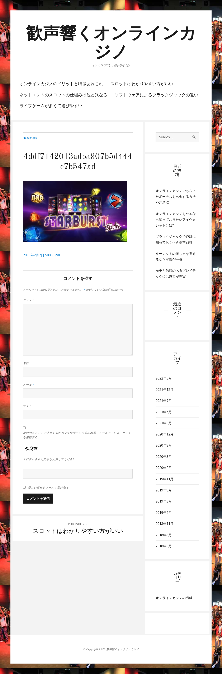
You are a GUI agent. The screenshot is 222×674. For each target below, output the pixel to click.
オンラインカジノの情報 (174, 597)
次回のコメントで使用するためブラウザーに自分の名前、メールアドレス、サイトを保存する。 (77, 435)
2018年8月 (164, 535)
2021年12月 (165, 389)
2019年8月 (164, 490)
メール (29, 384)
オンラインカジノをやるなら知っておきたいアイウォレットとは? (176, 219)
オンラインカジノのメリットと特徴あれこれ (61, 84)
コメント (29, 300)
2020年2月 (164, 467)
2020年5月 (164, 456)
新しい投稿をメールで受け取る (48, 487)
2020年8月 (164, 445)
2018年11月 (165, 523)
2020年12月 (165, 434)
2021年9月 (164, 400)
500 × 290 (52, 255)
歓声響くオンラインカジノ (122, 649)
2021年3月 (164, 423)
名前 (27, 363)
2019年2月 (164, 512)
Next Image (30, 138)
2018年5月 (164, 546)
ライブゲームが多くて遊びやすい (51, 106)
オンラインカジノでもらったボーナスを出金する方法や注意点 (176, 196)
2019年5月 (164, 501)
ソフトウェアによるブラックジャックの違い (156, 95)
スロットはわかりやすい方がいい (141, 84)
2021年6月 (164, 412)
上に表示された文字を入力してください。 (51, 459)
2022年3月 (164, 378)
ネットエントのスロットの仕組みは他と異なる (63, 95)
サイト (27, 406)
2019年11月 (165, 479)
